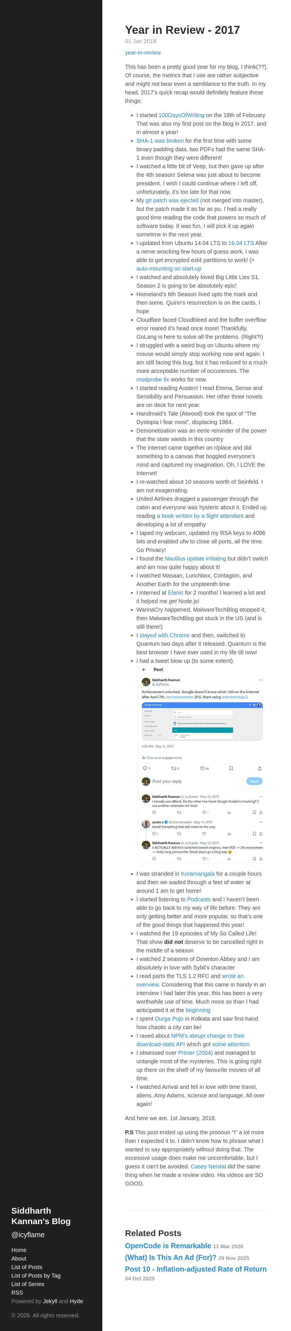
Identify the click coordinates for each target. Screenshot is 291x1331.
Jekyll (50, 1301)
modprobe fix (152, 379)
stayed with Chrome (165, 635)
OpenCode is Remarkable (184, 1246)
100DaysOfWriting (182, 115)
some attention (231, 1044)
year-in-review (143, 52)
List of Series (27, 1284)
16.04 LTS (241, 243)
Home (18, 1250)
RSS (17, 1293)
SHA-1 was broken (160, 141)
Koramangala (198, 874)
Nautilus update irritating (195, 558)
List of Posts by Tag (36, 1275)
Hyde (76, 1301)
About (18, 1258)
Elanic (175, 592)
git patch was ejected (172, 200)
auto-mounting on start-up (168, 268)
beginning (198, 1010)
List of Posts (26, 1267)
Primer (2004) (195, 1053)
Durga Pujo (169, 1019)
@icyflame (28, 1235)
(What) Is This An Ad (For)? (187, 1257)
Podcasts (199, 899)
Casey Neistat (208, 1166)
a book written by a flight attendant (200, 516)
